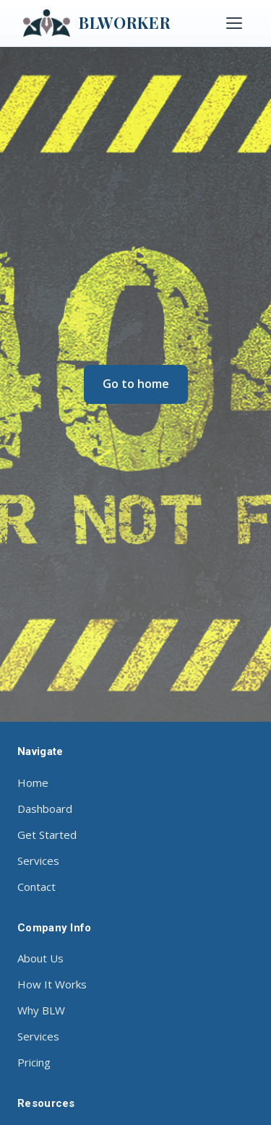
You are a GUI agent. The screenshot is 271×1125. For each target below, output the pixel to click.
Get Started (47, 834)
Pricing (34, 1062)
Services (38, 860)
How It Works (52, 984)
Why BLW (41, 1010)
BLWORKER (97, 23)
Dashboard (44, 808)
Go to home (136, 384)
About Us (40, 958)
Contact (36, 886)
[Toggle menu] (234, 23)
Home (32, 782)
